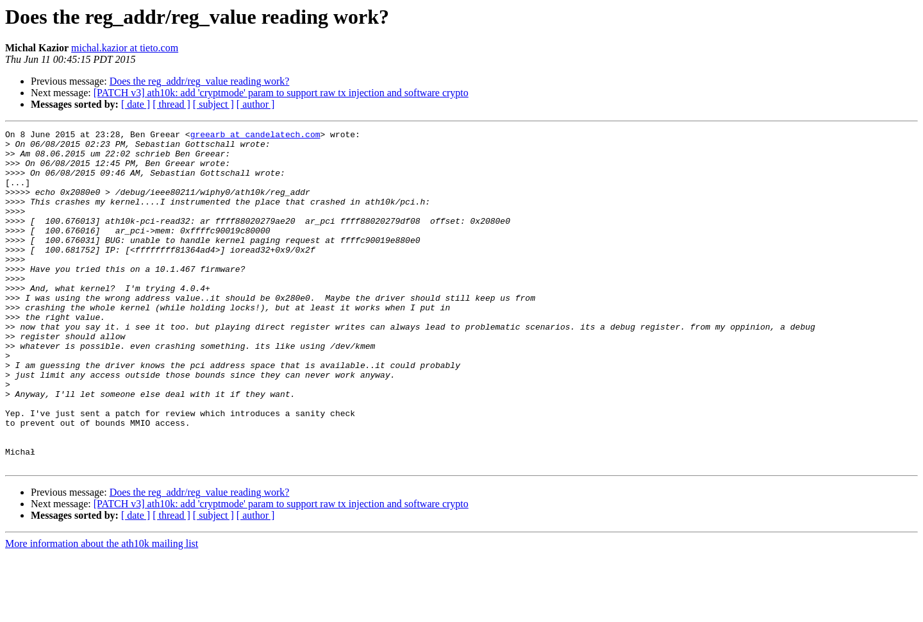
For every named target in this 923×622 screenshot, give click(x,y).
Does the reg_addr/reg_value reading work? (200, 81)
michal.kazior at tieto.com (124, 47)
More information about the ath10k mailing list (101, 610)
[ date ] (135, 104)
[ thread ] (171, 104)
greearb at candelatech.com (255, 136)
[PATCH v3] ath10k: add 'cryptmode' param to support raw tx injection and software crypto (281, 92)
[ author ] (256, 104)
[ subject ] (213, 104)
